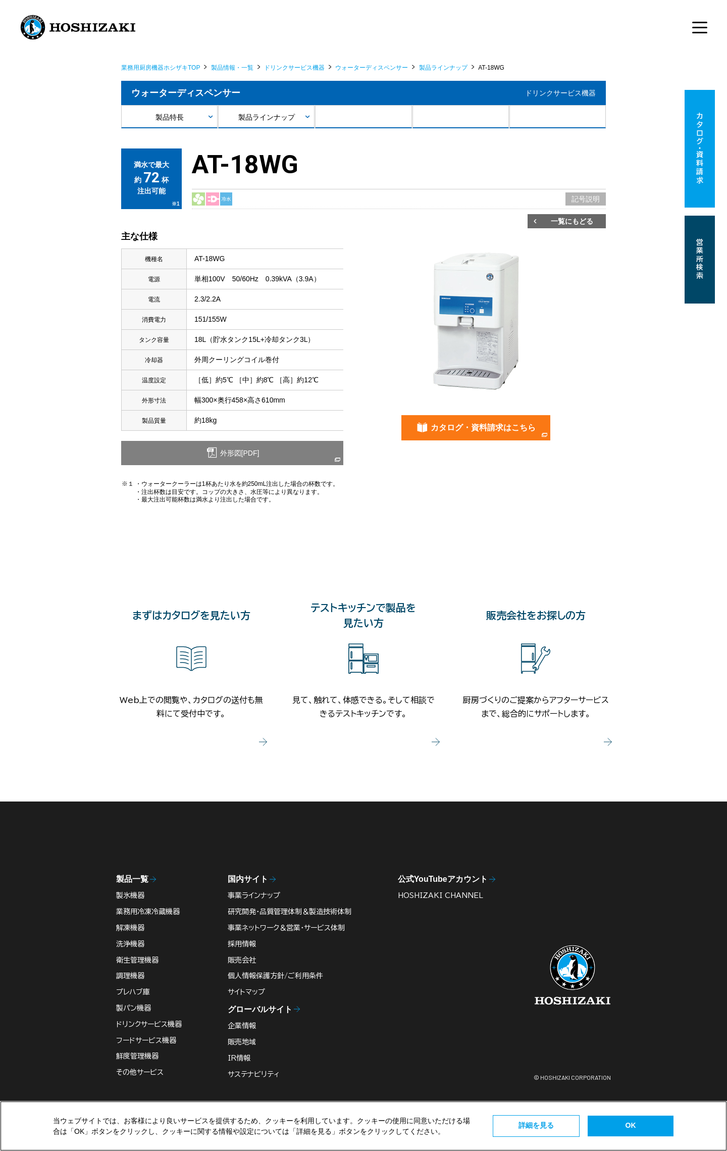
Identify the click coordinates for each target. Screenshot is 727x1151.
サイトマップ (246, 991)
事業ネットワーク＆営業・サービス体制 (286, 927)
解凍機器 (130, 927)
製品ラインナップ (443, 67)
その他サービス (140, 1072)
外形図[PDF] (238, 453)
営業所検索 (699, 259)
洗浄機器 (130, 943)
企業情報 (242, 1025)
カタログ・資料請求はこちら (483, 427)
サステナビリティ (254, 1074)
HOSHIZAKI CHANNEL (440, 895)
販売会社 (242, 960)
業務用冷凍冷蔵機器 (148, 911)
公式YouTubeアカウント (443, 879)
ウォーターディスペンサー (371, 67)
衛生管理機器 (137, 960)
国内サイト (248, 879)
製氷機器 (130, 895)
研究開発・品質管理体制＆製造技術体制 (289, 911)
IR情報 (239, 1058)
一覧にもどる (572, 221)
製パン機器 (133, 1008)
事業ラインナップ (254, 895)
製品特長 (169, 117)
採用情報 (242, 943)
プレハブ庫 (133, 991)
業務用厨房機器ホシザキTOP (160, 67)
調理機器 (130, 975)
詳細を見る (536, 1125)
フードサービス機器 (146, 1040)
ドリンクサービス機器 (294, 67)
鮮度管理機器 (137, 1056)
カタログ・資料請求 (699, 149)
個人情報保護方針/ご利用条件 (275, 975)
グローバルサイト (260, 1009)
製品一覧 (132, 879)
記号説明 (586, 199)
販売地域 (242, 1041)
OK (631, 1125)
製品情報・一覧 (232, 67)
